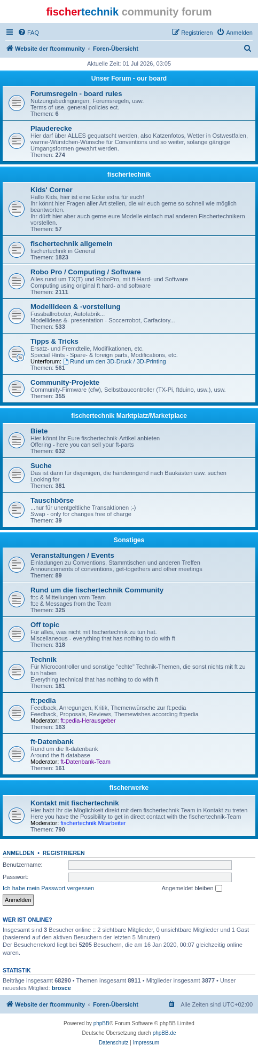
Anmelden (19, 853)
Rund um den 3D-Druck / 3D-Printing (114, 361)
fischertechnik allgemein (71, 244)
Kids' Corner (51, 190)
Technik (43, 659)
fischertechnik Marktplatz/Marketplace (129, 415)
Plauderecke (51, 128)
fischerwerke (129, 787)
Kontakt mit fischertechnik (74, 803)
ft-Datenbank (52, 742)
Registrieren (64, 853)
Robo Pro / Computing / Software (85, 272)
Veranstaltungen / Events (72, 555)
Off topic (44, 625)
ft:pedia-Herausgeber (87, 720)
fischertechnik (129, 174)
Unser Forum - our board (129, 78)
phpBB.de (164, 1033)
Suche (41, 466)
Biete (39, 431)
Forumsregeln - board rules (76, 94)
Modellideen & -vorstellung (75, 307)
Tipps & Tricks (54, 341)
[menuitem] (28, 32)
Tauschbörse (52, 500)
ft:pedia (43, 700)
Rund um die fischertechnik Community (96, 590)
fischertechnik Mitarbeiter (93, 823)
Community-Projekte (64, 382)
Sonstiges (129, 540)
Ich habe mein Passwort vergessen (48, 888)
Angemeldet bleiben (191, 888)
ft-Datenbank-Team (85, 761)
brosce (61, 988)
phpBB (101, 1023)
